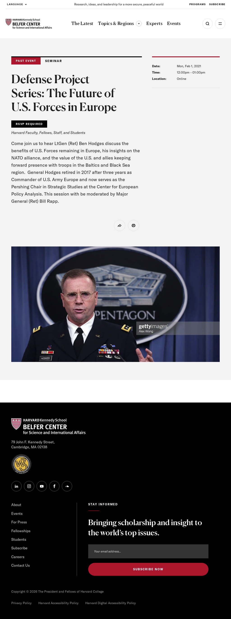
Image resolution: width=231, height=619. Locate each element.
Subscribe (19, 548)
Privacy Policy (21, 603)
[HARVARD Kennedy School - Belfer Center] (29, 24)
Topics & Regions (120, 23)
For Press (19, 522)
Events (17, 513)
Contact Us (20, 565)
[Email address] (148, 551)
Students (18, 539)
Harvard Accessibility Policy (58, 603)
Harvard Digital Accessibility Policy (110, 603)
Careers (17, 557)
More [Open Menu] (220, 23)
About (16, 504)
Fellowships (20, 531)
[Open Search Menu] (207, 23)
